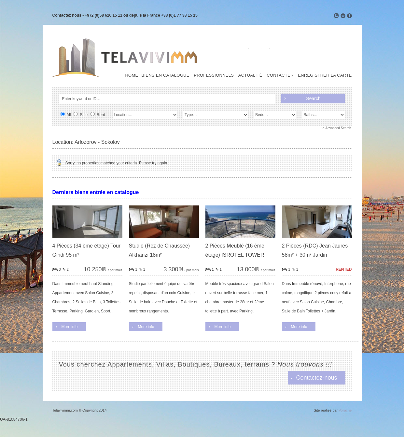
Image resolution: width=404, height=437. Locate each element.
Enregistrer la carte (325, 75)
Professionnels (214, 75)
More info (70, 326)
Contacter (280, 75)
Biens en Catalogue (165, 75)
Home (131, 75)
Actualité (250, 75)
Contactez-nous (316, 377)
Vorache (345, 410)
